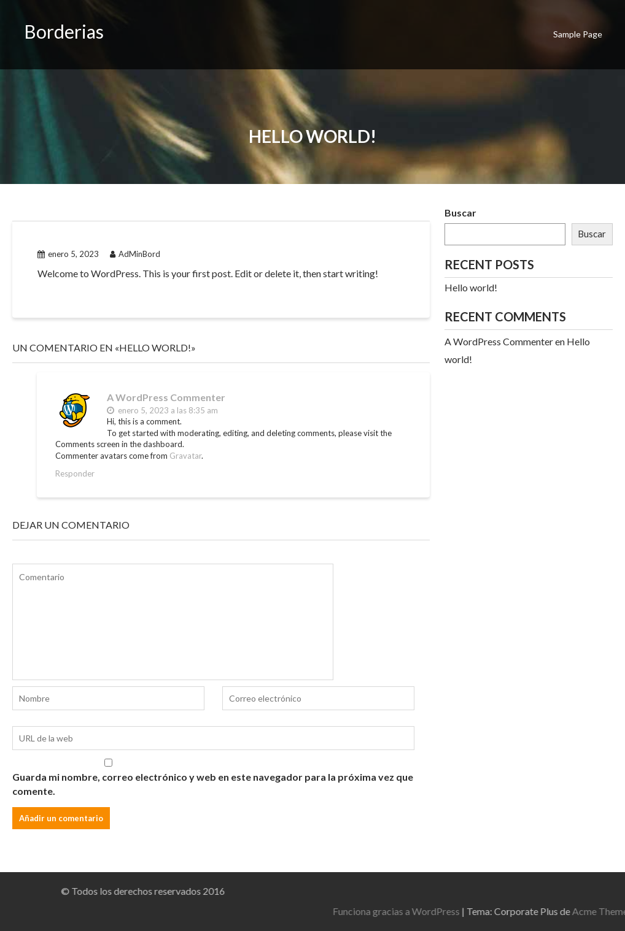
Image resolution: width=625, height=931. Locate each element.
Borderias (64, 31)
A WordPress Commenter (166, 397)
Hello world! (470, 287)
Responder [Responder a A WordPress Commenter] (75, 473)
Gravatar (185, 456)
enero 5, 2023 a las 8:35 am (162, 410)
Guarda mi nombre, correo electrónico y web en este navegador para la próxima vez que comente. (212, 784)
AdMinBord (135, 254)
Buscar (460, 212)
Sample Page (577, 34)
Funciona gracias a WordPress (488, 911)
